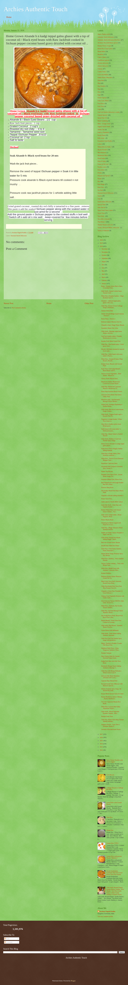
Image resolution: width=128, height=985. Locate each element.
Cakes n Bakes (102, 57)
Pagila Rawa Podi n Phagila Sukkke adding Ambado (111, 449)
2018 (101, 246)
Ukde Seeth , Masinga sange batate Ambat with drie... (111, 332)
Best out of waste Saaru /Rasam (110, 542)
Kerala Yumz (101, 135)
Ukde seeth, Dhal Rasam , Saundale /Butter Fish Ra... (111, 626)
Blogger (73, 981)
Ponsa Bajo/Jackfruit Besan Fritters (111, 391)
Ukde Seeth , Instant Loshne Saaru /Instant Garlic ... (111, 292)
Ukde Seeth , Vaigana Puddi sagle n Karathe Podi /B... (111, 415)
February (104, 280)
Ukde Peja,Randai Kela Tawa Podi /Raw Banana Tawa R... (111, 587)
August (104, 261)
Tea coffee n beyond (104, 219)
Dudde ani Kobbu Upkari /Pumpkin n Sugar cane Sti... (112, 533)
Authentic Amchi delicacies (106, 37)
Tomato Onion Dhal (107, 311)
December (105, 249)
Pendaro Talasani (106, 653)
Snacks (100, 196)
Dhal (99, 83)
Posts (6, 938)
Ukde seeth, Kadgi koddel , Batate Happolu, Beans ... (111, 515)
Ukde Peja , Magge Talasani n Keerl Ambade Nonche (111, 528)
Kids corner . (101, 138)
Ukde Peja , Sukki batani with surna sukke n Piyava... (111, 355)
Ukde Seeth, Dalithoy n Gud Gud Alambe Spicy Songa (111, 439)
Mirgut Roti (109, 830)
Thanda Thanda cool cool (105, 225)
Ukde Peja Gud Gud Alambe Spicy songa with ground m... (111, 639)
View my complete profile (105, 916)
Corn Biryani (110, 775)
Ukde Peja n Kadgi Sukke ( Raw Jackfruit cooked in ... (110, 454)
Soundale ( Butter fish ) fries (109, 328)
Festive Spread (102, 98)
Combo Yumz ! (102, 72)
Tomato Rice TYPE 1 (112, 843)
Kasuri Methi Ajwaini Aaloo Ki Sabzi (112, 694)
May (103, 271)
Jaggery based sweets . (104, 126)
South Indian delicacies (104, 202)
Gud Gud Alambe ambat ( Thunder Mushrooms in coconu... (111, 337)
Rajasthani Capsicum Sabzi (109, 463)
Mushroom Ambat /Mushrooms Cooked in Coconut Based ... (110, 382)
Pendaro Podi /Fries (107, 716)
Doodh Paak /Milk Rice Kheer (110, 545)
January (104, 283)
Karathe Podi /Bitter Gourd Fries (111, 341)
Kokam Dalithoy (106, 573)
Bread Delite (101, 51)
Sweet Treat (101, 213)
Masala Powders (102, 150)
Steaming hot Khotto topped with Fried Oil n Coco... (111, 523)
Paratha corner (102, 167)
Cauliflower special (103, 60)
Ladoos (100, 144)
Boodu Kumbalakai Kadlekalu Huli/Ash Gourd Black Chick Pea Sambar (114, 872)
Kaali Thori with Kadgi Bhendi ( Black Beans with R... (110, 369)
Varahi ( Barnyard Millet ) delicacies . (109, 227)
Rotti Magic (101, 184)
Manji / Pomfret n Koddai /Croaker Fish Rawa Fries (111, 644)
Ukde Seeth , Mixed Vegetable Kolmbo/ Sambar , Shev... (110, 712)
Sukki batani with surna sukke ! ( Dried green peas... (111, 430)
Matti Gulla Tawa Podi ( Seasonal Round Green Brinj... (111, 582)
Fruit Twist (101, 106)
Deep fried (101, 80)
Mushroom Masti (103, 155)
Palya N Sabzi (102, 161)
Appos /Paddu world (104, 34)
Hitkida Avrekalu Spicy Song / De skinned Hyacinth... (111, 689)
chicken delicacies (103, 63)
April (103, 274)
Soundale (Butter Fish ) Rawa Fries (111, 479)
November (105, 252)
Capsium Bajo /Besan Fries (109, 681)
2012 (101, 750)
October (104, 255)
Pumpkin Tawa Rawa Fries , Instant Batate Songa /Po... (111, 475)
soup (99, 199)
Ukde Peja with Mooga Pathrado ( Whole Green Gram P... (111, 672)
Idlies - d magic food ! (104, 124)
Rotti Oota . (101, 187)
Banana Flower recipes (104, 46)
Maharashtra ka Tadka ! (104, 147)
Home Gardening (103, 121)
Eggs (99, 95)
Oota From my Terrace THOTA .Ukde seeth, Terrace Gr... (112, 602)
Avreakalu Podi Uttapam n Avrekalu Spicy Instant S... (112, 467)
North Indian (101, 158)
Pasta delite (101, 170)
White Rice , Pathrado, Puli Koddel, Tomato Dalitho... (111, 606)
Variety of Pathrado (103, 230)
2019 (101, 243)
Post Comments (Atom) (19, 308)
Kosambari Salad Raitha (105, 141)
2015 (101, 740)
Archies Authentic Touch (36, 9)
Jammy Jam (101, 129)
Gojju (99, 109)
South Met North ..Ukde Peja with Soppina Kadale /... (111, 506)
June (103, 268)
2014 (101, 744)
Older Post (89, 303)
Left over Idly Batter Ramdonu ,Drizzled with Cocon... (110, 677)
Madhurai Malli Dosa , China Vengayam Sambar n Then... (110, 649)
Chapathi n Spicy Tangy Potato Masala (112, 325)
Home (9, 17)
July (103, 264)
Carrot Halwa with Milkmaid (109, 630)
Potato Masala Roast (107, 520)
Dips (99, 89)
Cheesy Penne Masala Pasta (109, 378)
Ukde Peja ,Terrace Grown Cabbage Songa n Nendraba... (111, 306)
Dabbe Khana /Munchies (105, 77)
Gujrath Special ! (103, 115)
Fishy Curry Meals (103, 100)
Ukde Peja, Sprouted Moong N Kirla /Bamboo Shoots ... (112, 611)
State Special (101, 207)
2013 (101, 747)
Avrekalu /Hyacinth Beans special (108, 43)
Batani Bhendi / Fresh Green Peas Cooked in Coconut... (111, 621)
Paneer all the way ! (103, 164)
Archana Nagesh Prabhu (107, 911)
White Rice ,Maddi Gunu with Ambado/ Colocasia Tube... (110, 569)
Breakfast (100, 54)
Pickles (100, 173)
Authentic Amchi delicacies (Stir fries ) (109, 40)
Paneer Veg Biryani (107, 471)
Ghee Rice (109, 817)
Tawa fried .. (101, 216)
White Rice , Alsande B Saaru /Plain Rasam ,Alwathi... (112, 360)
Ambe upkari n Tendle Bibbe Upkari (112, 502)
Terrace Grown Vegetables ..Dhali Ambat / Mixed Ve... (111, 374)
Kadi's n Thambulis (103, 132)
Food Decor (101, 103)
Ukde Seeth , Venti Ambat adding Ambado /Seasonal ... (111, 634)
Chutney (100, 69)
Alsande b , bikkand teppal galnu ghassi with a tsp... (111, 301)
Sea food (100, 190)
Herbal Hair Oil (102, 118)
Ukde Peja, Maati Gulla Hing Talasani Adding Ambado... (112, 720)
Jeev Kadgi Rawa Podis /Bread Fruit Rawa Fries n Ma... (112, 616)
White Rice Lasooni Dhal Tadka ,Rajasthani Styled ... (110, 707)
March (104, 277)
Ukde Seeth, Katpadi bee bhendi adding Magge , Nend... (110, 538)
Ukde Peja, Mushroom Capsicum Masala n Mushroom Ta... (111, 387)
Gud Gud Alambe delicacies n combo (109, 112)
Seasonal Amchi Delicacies (19, 236)
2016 (101, 737)
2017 (101, 734)
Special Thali (101, 204)
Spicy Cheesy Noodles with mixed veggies (114, 761)
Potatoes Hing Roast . (107, 487)
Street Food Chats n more (105, 210)
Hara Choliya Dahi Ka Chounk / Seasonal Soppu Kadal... (110, 657)
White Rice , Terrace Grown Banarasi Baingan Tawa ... (112, 459)
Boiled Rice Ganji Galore (105, 48)
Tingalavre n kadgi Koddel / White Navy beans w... (111, 420)
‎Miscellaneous (102, 152)
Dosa (99, 92)
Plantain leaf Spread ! (104, 176)
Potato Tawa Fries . (107, 499)
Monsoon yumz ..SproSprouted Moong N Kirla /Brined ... (110, 400)
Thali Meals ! (101, 222)
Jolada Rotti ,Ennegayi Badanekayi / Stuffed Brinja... (112, 405)
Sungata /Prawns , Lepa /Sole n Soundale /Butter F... (110, 725)
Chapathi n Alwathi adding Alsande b (112, 495)
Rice (99, 181)
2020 (101, 240)
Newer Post (8, 303)
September (105, 258)
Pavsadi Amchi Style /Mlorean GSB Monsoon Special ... (111, 684)
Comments (8, 942)
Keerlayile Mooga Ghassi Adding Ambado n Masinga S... (111, 667)
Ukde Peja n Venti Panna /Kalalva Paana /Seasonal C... (111, 549)
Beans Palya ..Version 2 (108, 319)
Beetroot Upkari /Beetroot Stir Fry (111, 322)
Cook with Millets (103, 74)
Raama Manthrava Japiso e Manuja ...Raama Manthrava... (111, 697)
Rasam (100, 178)
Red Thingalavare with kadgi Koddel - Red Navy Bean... (112, 483)
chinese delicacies (103, 66)
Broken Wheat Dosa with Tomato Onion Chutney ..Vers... (111, 511)
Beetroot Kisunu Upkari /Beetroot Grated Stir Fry (111, 577)
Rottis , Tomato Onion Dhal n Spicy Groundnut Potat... (111, 287)
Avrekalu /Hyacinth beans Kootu (111, 729)
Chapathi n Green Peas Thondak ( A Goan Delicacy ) (111, 592)
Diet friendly (101, 86)
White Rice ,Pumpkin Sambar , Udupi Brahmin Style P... (112, 297)
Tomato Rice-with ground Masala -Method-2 (114, 857)
